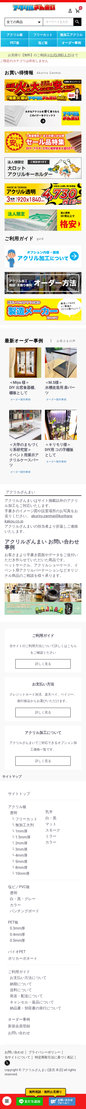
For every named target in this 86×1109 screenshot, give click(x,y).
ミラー (50, 836)
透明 (12, 813)
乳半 (49, 812)
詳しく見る (43, 664)
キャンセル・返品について (31, 1002)
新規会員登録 (19, 1026)
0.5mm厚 (16, 940)
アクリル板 (17, 807)
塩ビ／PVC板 (19, 887)
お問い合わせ (19, 1033)
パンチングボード (23, 911)
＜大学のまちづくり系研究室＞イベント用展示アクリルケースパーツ (24, 455)
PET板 (13, 922)
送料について (20, 990)
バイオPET (17, 952)
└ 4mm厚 (18, 855)
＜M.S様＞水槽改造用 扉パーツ (60, 387)
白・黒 (50, 818)
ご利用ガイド (19, 972)
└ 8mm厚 (18, 867)
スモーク (52, 830)
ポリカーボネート (22, 958)
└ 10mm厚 (19, 873)
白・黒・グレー (22, 899)
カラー (50, 842)
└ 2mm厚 (18, 843)
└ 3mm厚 (18, 849)
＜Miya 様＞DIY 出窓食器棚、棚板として (23, 387)
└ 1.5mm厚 (19, 837)
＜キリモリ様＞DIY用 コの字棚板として (59, 449)
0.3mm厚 (16, 928)
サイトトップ (19, 793)
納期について (20, 984)
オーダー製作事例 (20, 399)
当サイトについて (17, 1057)
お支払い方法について (27, 978)
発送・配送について (25, 996)
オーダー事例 (19, 1019)
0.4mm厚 (16, 934)
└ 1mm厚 (18, 831)
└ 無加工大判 (21, 825)
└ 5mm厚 (18, 861)
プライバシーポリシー (44, 1052)
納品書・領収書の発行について (34, 1008)
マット (50, 824)
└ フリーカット (22, 819)
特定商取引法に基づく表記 (54, 1057)
